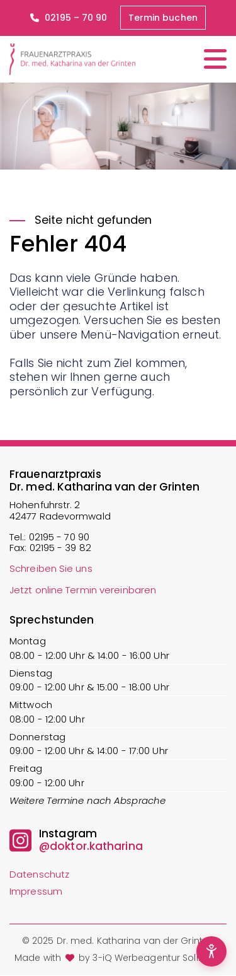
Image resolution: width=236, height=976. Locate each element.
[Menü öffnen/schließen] (215, 59)
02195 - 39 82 (60, 547)
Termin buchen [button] (163, 17)
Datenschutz (39, 874)
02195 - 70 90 (59, 537)
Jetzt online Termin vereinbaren (82, 589)
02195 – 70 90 (68, 18)
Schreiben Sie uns (51, 568)
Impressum (35, 891)
